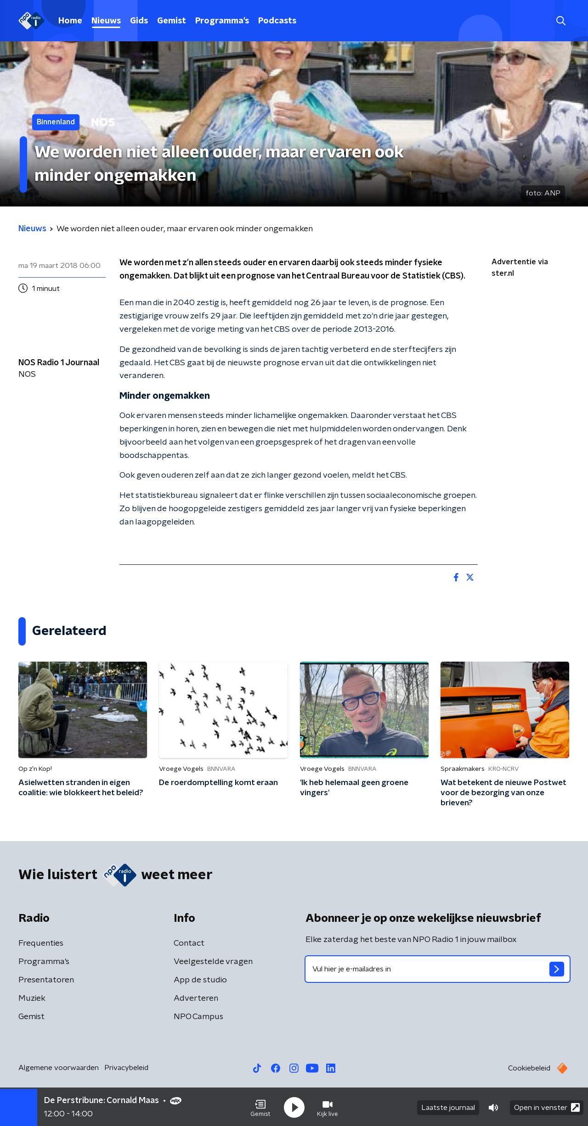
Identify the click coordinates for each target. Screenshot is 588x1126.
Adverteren (196, 998)
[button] (260, 1106)
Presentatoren (46, 980)
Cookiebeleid (529, 1068)
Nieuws (106, 21)
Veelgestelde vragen (213, 962)
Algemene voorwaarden (58, 1067)
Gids (139, 21)
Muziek (31, 998)
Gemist (171, 21)
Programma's (222, 21)
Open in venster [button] (547, 1106)
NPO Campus (198, 1017)
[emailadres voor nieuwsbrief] (437, 969)
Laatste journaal (448, 1106)
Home (70, 21)
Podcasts (277, 21)
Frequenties (40, 943)
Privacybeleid (126, 1067)
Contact (189, 943)
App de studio (200, 980)
